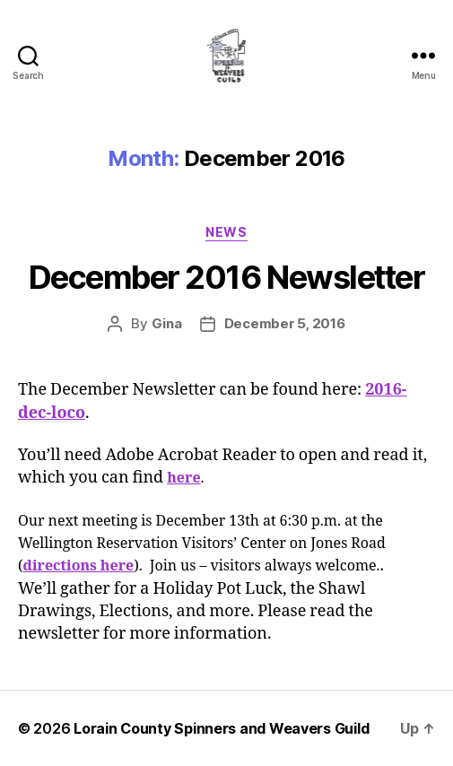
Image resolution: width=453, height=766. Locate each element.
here (183, 478)
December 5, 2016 (284, 323)
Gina (167, 323)
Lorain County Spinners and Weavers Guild (221, 728)
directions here (79, 566)
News (226, 231)
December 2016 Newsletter (226, 277)
